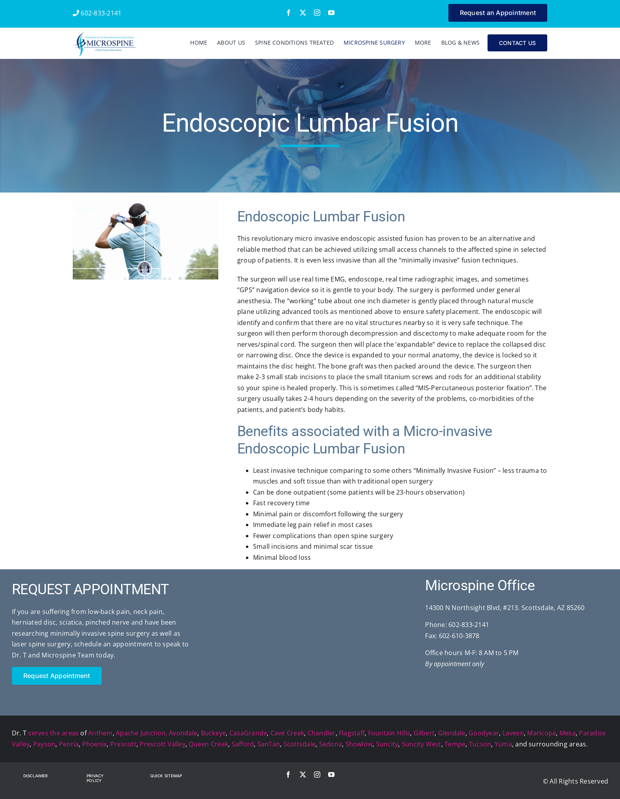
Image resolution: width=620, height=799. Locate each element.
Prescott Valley (162, 744)
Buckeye (213, 733)
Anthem (100, 733)
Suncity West (421, 744)
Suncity (387, 744)
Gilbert (424, 733)
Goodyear (484, 733)
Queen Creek (208, 744)
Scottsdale (300, 744)
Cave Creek (287, 733)
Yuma (503, 744)
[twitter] (303, 12)
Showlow (359, 744)
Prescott (123, 744)
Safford (243, 744)
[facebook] (288, 12)
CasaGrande (248, 733)
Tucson (480, 744)
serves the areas (53, 733)
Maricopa (541, 733)
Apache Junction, (141, 733)
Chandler (322, 733)
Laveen (513, 733)
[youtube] (331, 12)
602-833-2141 (97, 13)
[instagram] (317, 12)
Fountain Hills (389, 733)
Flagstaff (352, 733)
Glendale (451, 733)
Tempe (454, 744)
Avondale (183, 733)
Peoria (69, 744)
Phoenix (94, 744)
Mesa (568, 733)
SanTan (268, 744)
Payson (44, 744)
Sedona (330, 744)
